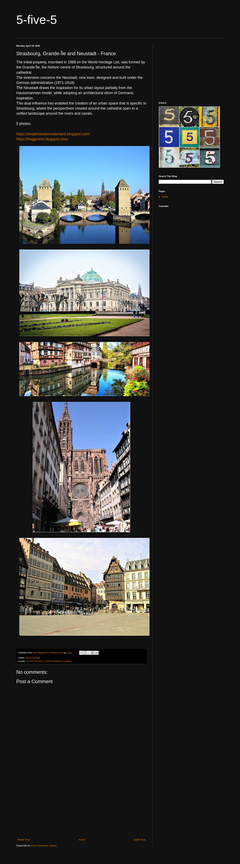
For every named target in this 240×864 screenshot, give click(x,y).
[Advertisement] (81, 804)
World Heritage (33, 657)
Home (82, 839)
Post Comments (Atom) (44, 845)
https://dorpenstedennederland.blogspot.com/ (53, 134)
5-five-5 (36, 19)
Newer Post (23, 839)
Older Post (139, 839)
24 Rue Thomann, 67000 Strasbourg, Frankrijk (48, 661)
